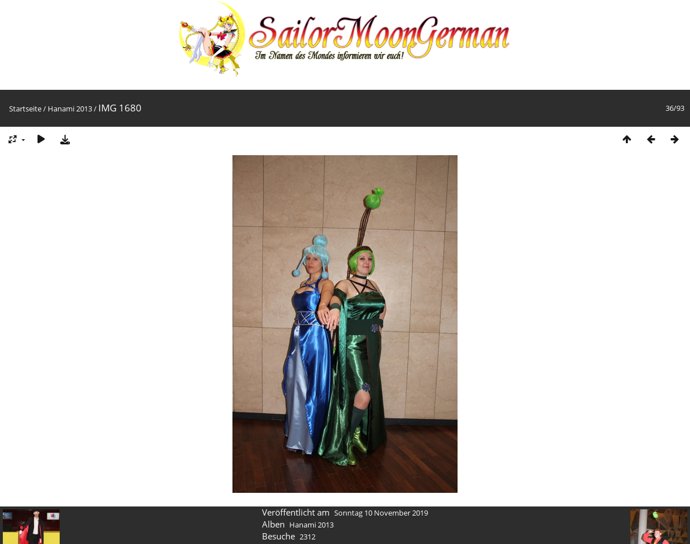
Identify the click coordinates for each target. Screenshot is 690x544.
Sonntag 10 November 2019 (381, 513)
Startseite (25, 108)
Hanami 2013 (70, 108)
